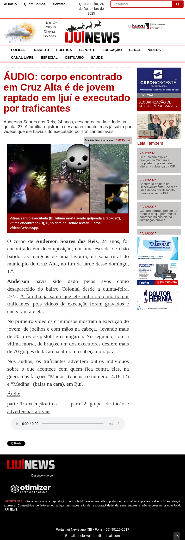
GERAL (135, 50)
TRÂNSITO (40, 50)
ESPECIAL (49, 57)
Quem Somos (34, 4)
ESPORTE (87, 50)
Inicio (12, 3)
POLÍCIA (18, 50)
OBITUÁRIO (74, 57)
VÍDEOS (154, 50)
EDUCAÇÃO (112, 50)
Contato (59, 4)
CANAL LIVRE (22, 57)
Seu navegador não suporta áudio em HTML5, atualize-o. (68, 423)
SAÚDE (97, 57)
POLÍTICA (64, 50)
